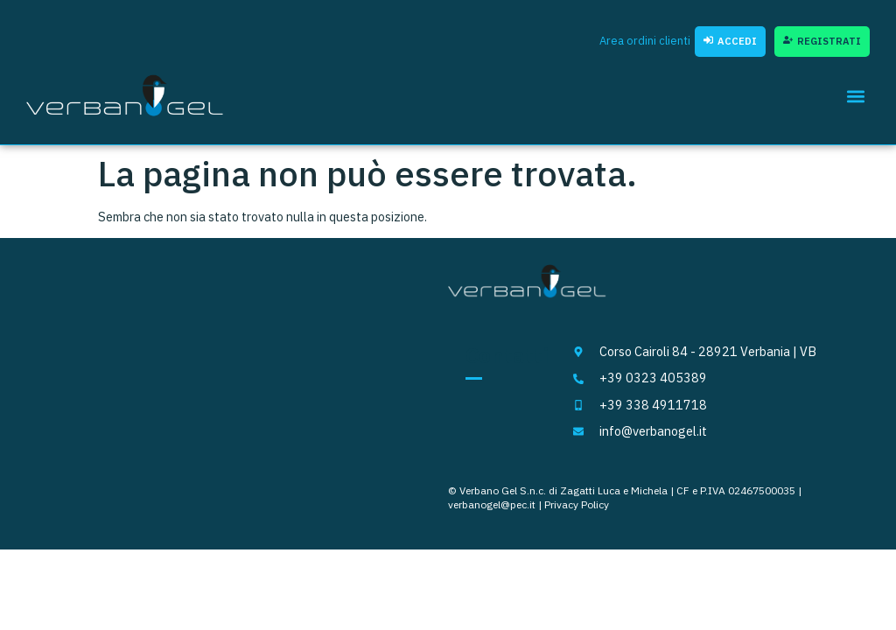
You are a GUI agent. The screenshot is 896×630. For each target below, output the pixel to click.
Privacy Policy (576, 504)
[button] (855, 95)
